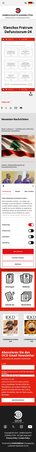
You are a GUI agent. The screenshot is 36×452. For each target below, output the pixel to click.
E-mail (4, 364)
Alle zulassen (18, 251)
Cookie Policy (24, 438)
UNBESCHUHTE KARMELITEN (17, 15)
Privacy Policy (11, 438)
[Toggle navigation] (3, 3)
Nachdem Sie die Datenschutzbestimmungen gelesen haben (15, 381)
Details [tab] (17, 191)
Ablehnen (18, 264)
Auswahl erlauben (18, 258)
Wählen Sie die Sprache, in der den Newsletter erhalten (18, 372)
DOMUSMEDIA (17, 443)
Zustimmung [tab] (6, 191)
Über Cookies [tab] (29, 191)
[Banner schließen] (33, 186)
